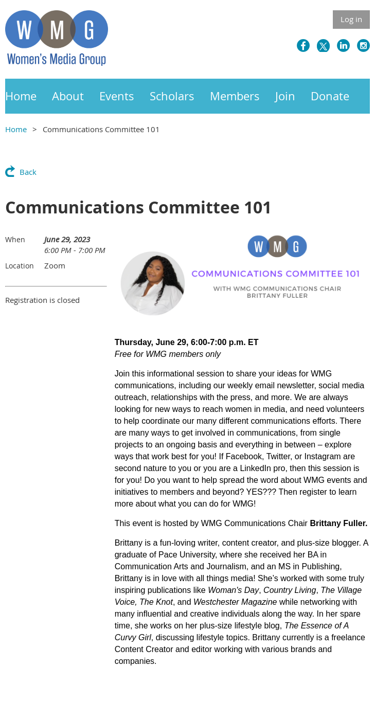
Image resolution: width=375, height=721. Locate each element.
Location (19, 266)
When (15, 239)
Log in (351, 19)
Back (28, 172)
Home (16, 129)
